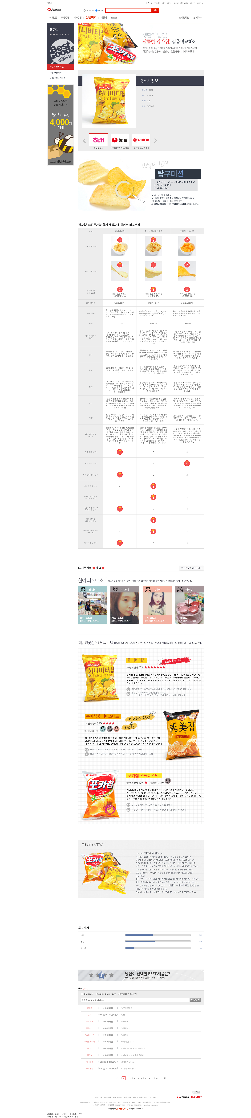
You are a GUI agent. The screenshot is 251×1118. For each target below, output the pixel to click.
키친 (163, 3)
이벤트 (192, 3)
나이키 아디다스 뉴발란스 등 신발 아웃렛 (64, 1114)
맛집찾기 (157, 3)
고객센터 (152, 1097)
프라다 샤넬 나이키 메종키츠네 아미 (62, 1116)
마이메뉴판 (178, 3)
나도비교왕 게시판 (57, 78)
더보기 (200, 3)
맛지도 (185, 3)
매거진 (169, 3)
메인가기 (50, 3)
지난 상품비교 (55, 72)
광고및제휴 (117, 1097)
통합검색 (90, 10)
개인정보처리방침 (140, 1097)
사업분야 (107, 1097)
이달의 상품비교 (56, 66)
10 (157, 1078)
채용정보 (127, 1097)
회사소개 (98, 1097)
